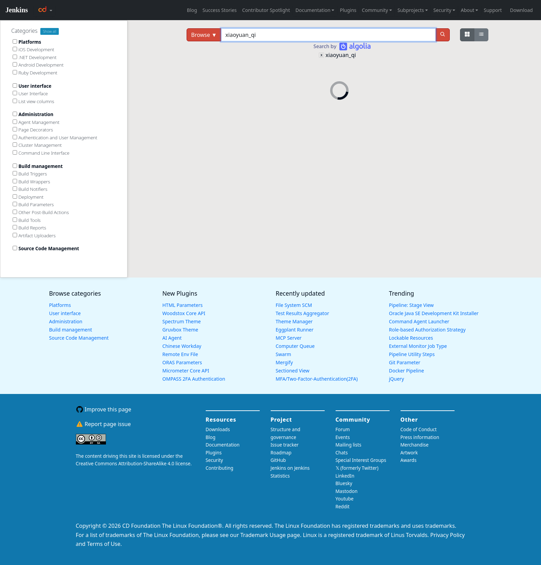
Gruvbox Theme (180, 329)
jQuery (396, 379)
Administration (65, 321)
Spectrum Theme (181, 321)
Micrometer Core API (185, 370)
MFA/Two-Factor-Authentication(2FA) (317, 379)
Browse (204, 35)
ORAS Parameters (182, 362)
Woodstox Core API (183, 313)
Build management (70, 329)
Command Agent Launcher (419, 321)
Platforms (60, 305)
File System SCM (294, 305)
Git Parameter (404, 362)
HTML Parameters (182, 305)
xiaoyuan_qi (340, 55)
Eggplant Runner (295, 329)
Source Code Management (79, 338)
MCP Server (289, 338)
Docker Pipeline (406, 370)
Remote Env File (180, 354)
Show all (49, 31)
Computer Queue (295, 346)
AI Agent (172, 338)
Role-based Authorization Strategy (427, 329)
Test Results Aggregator (302, 313)
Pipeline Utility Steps (412, 354)
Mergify (284, 362)
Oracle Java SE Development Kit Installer (433, 313)
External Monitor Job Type (418, 346)
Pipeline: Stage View (411, 305)
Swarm (283, 354)
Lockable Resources (411, 338)
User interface (65, 313)
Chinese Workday (181, 346)
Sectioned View (293, 370)
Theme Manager (294, 321)
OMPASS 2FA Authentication (193, 379)
